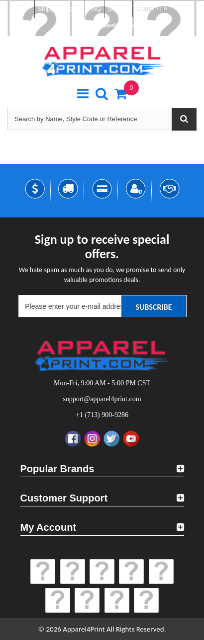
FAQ (94, 8)
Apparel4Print (83, 629)
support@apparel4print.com (106, 25)
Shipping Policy (60, 8)
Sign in (117, 8)
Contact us (151, 8)
